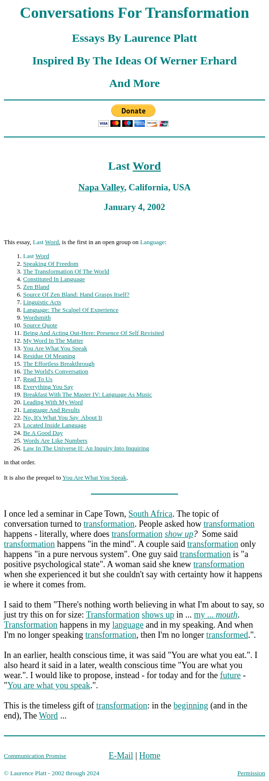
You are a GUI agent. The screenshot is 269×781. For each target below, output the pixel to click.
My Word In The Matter (53, 340)
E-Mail (121, 755)
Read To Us (37, 379)
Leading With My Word (53, 402)
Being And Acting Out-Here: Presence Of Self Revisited (93, 332)
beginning (190, 705)
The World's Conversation (55, 371)
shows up (158, 615)
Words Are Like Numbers (55, 440)
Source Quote (40, 325)
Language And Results (51, 409)
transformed (227, 635)
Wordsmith (37, 317)
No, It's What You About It (62, 417)
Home (149, 755)
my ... (216, 615)
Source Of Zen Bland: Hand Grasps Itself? (76, 294)
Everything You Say (48, 386)
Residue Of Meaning (49, 356)
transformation (108, 524)
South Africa (150, 514)
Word (147, 166)
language (127, 625)
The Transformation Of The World (66, 271)
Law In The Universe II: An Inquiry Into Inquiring (86, 448)
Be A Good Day (43, 432)
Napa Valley (101, 187)
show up (179, 534)
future (230, 675)
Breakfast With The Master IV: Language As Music (87, 394)
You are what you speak (48, 685)
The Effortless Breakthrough (59, 363)
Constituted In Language (54, 279)
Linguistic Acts (42, 302)
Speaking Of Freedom (50, 263)
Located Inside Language (54, 425)
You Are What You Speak (55, 348)
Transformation (113, 615)
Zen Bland (36, 286)
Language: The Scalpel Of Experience (70, 309)
